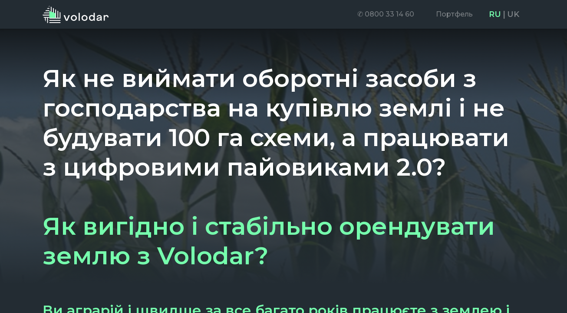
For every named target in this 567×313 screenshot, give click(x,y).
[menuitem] (385, 14)
